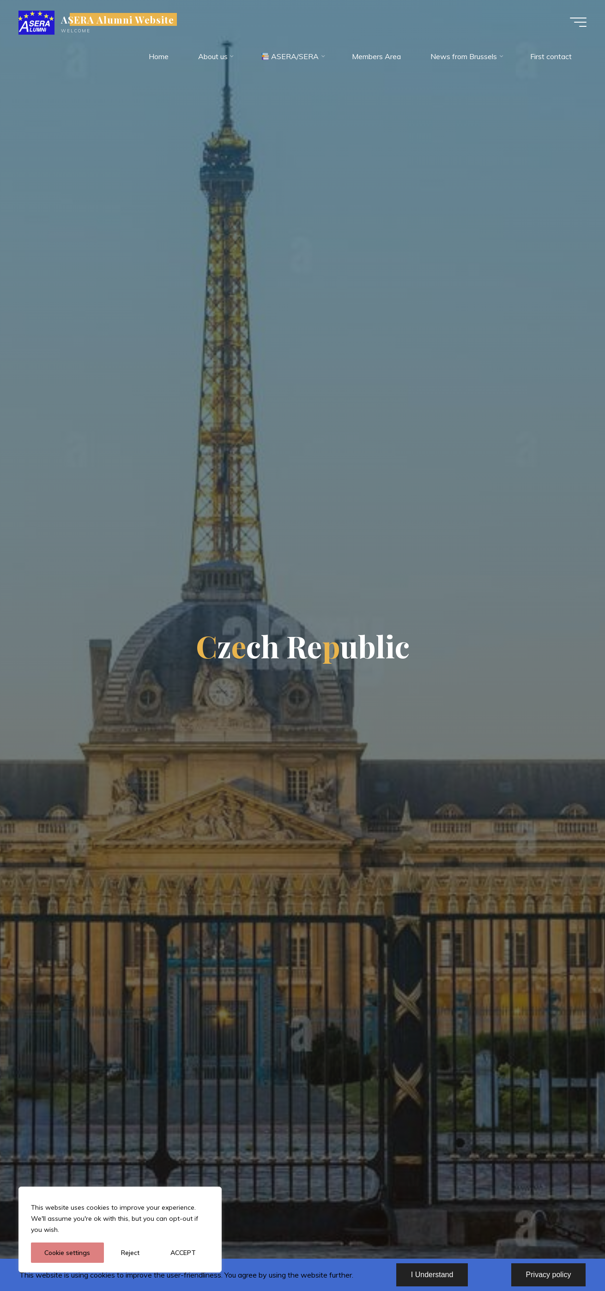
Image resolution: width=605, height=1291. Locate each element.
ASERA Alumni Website (117, 19)
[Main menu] (578, 22)
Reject (130, 1253)
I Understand (432, 1275)
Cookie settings (67, 1253)
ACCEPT (183, 1253)
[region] (120, 1230)
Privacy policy (548, 1275)
